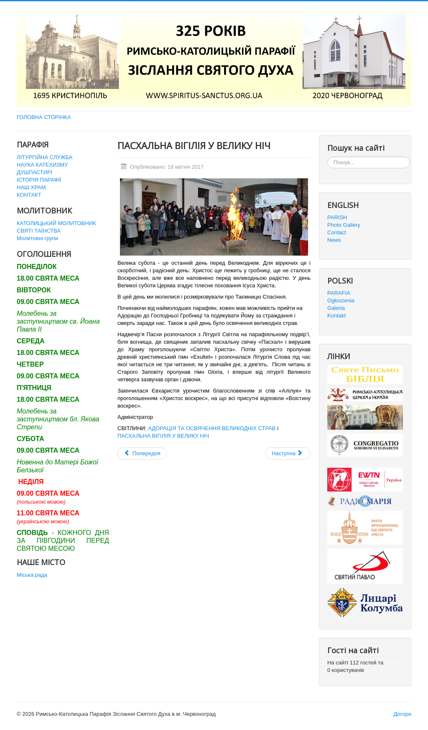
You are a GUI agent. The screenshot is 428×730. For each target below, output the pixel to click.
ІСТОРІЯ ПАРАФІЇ (39, 180)
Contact (336, 232)
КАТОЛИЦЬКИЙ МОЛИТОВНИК (56, 223)
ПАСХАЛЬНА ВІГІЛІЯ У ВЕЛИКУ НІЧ (163, 436)
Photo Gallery (343, 225)
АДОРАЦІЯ (162, 428)
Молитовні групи (37, 238)
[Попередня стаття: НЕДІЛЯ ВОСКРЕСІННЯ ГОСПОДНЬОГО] (142, 453)
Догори (402, 714)
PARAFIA (338, 293)
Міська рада (32, 575)
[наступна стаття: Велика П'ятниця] (288, 453)
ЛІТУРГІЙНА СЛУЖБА (44, 157)
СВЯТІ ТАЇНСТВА (39, 231)
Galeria (336, 308)
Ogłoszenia (340, 300)
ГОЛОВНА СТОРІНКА (44, 117)
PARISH (337, 217)
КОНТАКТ (29, 195)
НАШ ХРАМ (31, 187)
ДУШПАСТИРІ (34, 172)
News (334, 240)
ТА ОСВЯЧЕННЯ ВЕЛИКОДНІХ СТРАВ (225, 428)
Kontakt (336, 315)
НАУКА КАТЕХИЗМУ (42, 165)
